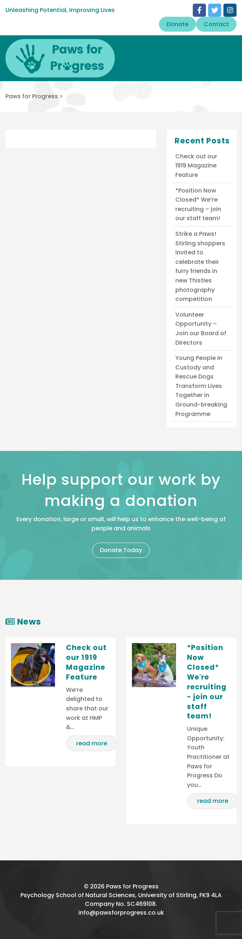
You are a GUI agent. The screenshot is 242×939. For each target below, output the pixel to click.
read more (91, 743)
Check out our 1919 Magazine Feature (196, 165)
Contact (216, 24)
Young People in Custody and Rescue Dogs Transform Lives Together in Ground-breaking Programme (201, 386)
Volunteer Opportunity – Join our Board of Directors (200, 328)
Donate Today (121, 550)
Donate (177, 24)
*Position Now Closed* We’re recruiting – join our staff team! (198, 204)
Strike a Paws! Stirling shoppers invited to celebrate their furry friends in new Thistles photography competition (200, 266)
